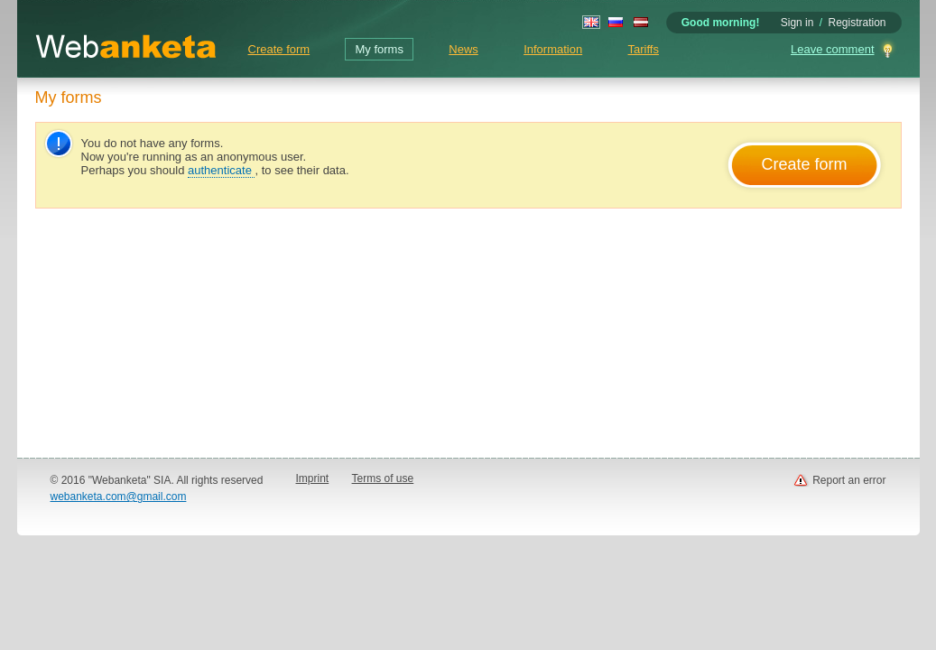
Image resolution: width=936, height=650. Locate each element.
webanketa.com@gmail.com (119, 496)
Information (553, 49)
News (463, 49)
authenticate (221, 170)
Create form (279, 49)
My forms (379, 49)
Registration (856, 22)
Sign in (797, 22)
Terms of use (383, 478)
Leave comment (833, 49)
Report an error (848, 480)
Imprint (312, 478)
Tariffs (643, 49)
